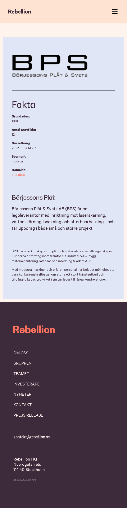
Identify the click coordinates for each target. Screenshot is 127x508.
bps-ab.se (19, 174)
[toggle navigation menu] (115, 12)
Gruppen (22, 362)
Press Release (28, 414)
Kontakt (22, 404)
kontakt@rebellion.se (31, 436)
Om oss (20, 352)
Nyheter (22, 394)
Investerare (26, 383)
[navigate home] (19, 12)
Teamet (21, 373)
